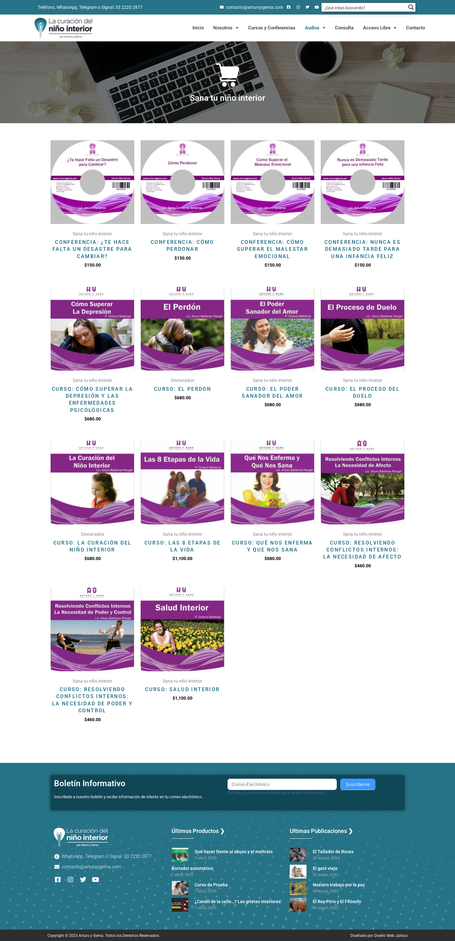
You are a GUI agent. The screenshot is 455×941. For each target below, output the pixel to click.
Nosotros (226, 28)
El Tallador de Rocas (333, 851)
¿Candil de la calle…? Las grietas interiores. (238, 901)
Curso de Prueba (211, 884)
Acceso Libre (380, 28)
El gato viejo (325, 868)
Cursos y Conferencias (271, 28)
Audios (315, 28)
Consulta (344, 28)
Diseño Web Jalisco (391, 935)
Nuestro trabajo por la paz (339, 884)
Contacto (415, 28)
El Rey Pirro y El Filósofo (337, 901)
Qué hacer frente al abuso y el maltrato (234, 851)
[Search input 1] (364, 7)
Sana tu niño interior (227, 98)
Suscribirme (358, 784)
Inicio (198, 28)
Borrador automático (192, 868)
